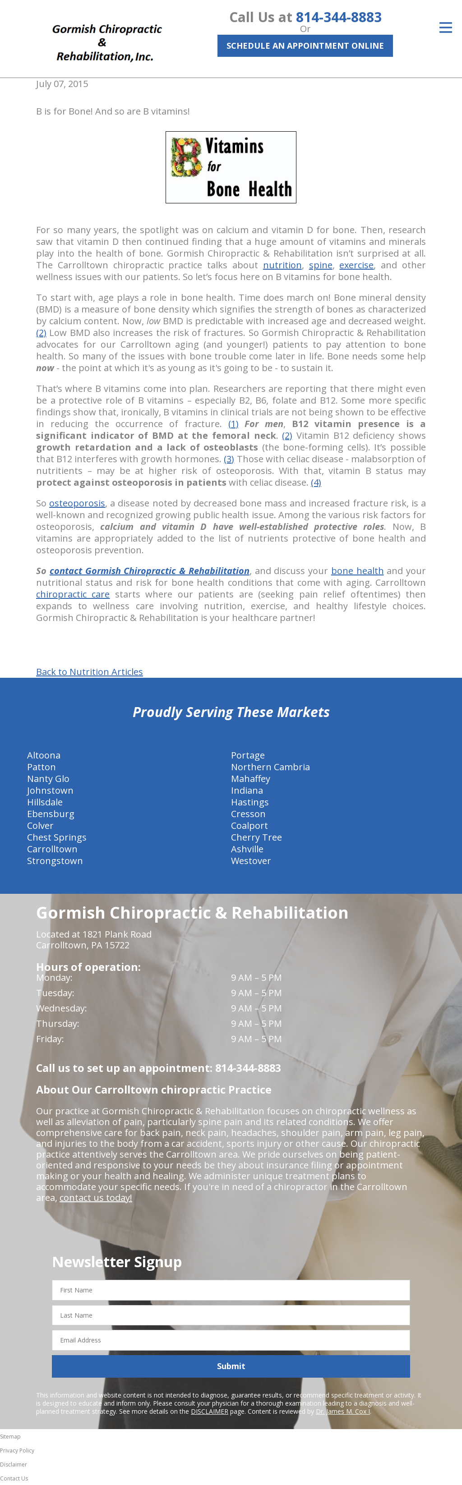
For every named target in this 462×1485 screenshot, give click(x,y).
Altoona (43, 755)
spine (321, 265)
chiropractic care (73, 594)
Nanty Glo (48, 778)
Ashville (247, 849)
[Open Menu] (446, 27)
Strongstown (55, 861)
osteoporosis (77, 503)
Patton (41, 767)
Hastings (250, 802)
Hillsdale (45, 802)
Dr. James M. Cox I (343, 1411)
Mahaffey (250, 778)
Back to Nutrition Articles (89, 672)
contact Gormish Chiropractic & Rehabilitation (149, 571)
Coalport (249, 825)
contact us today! (96, 1197)
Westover (251, 861)
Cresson (248, 814)
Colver (40, 825)
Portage (248, 755)
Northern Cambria (270, 767)
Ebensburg (50, 814)
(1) (233, 424)
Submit (231, 1366)
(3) (229, 459)
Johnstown (50, 790)
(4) (316, 482)
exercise (356, 265)
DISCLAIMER (209, 1411)
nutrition (282, 265)
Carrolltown (52, 849)
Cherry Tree (256, 837)
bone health (357, 571)
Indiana (247, 790)
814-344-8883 (339, 17)
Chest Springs (57, 837)
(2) (41, 332)
